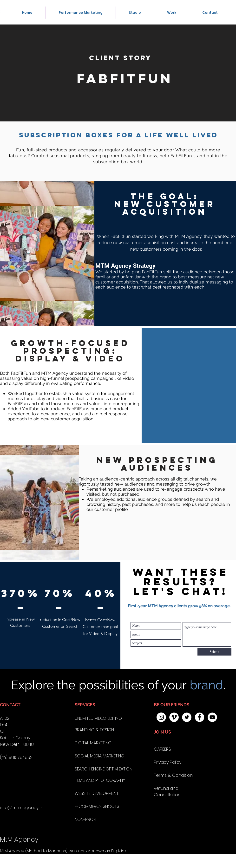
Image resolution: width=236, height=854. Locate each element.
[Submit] (214, 652)
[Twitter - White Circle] (186, 717)
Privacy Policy (167, 762)
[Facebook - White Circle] (199, 717)
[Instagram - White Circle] (161, 717)
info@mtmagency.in (21, 808)
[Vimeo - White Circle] (174, 717)
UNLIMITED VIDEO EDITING (98, 718)
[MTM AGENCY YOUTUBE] (212, 717)
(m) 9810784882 (16, 757)
